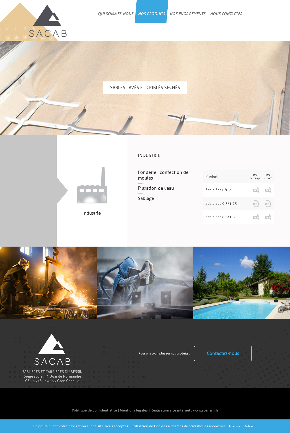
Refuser (250, 426)
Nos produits (151, 13)
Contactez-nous (223, 353)
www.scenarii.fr (205, 410)
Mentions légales (134, 410)
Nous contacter (226, 13)
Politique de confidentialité (95, 410)
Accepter (234, 426)
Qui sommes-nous (115, 13)
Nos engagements (187, 13)
